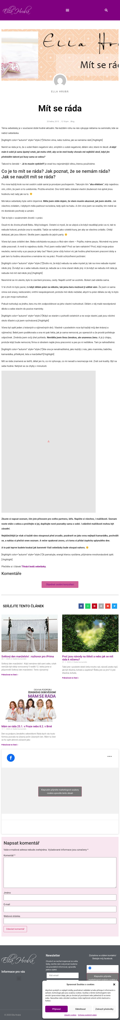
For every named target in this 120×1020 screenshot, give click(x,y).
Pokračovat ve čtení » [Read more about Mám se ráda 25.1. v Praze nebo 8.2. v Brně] (9, 745)
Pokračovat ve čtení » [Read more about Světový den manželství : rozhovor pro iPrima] (9, 675)
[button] (114, 984)
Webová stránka (12, 916)
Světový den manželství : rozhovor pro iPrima (27, 656)
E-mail (7, 904)
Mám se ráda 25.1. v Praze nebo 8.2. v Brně (26, 726)
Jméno (7, 893)
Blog (72, 121)
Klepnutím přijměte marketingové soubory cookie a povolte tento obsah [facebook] (60, 791)
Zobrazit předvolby (104, 1009)
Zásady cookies (70, 1015)
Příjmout (56, 1009)
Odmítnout (80, 1009)
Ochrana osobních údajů (87, 1015)
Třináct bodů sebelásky (33, 566)
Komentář (9, 855)
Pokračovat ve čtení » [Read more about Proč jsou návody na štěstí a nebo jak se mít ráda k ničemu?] (70, 678)
